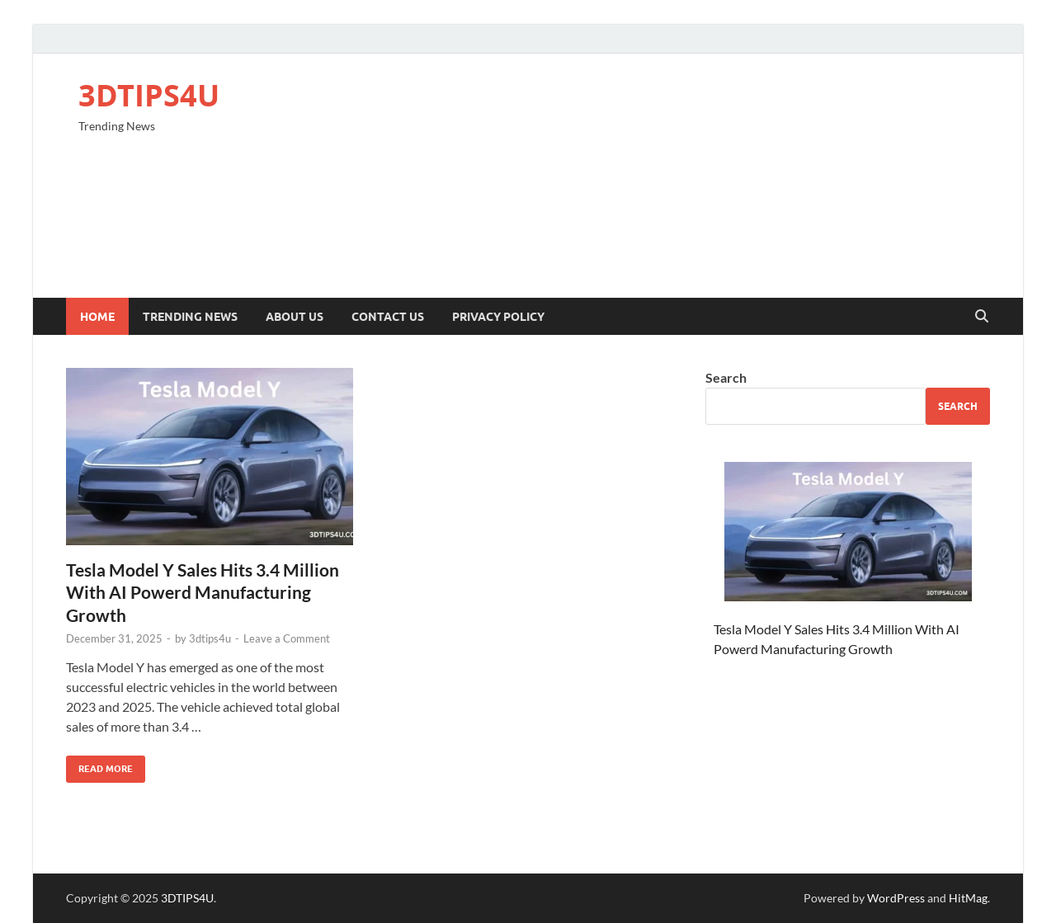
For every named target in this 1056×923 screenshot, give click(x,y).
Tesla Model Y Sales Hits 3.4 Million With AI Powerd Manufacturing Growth (202, 592)
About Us (294, 316)
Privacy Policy (498, 316)
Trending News (190, 316)
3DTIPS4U (148, 95)
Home (97, 316)
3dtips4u (210, 638)
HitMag (968, 898)
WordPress (896, 898)
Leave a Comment (286, 638)
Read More (99, 765)
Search (726, 377)
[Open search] (981, 317)
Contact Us (387, 316)
